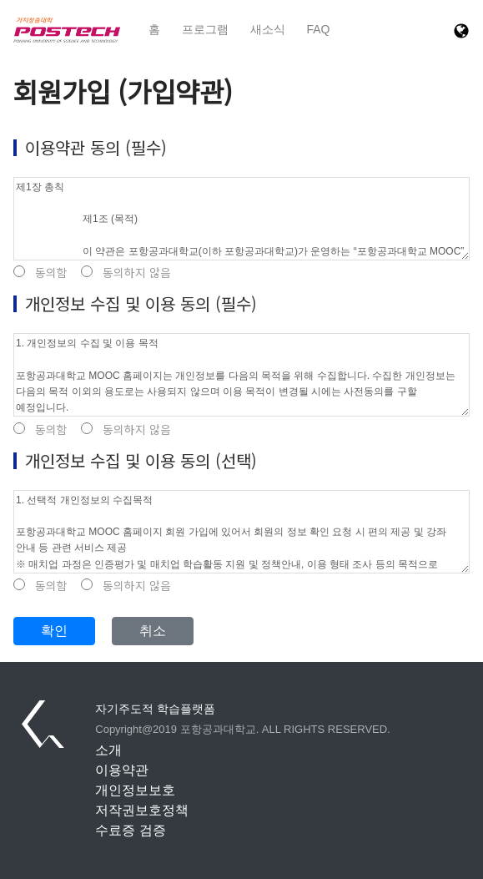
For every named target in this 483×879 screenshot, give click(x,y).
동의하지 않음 (126, 272)
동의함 (40, 272)
